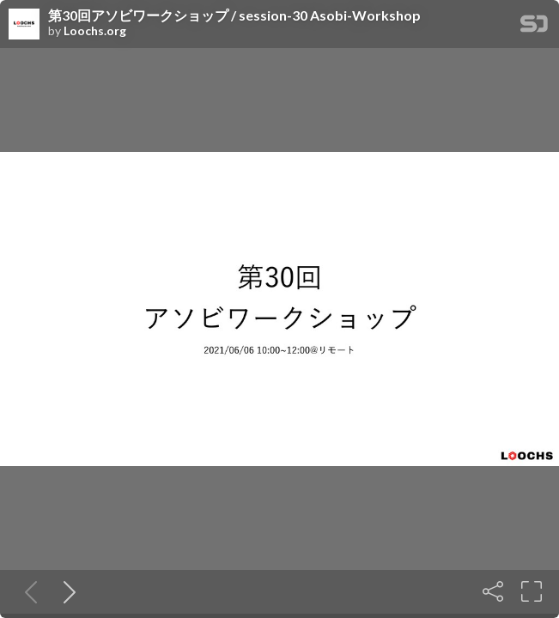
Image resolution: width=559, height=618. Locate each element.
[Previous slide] (27, 591)
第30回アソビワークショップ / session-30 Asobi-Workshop (234, 15)
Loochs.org (95, 31)
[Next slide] (66, 591)
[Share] (493, 591)
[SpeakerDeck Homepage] (534, 27)
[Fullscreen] (531, 591)
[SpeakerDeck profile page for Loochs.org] (24, 25)
